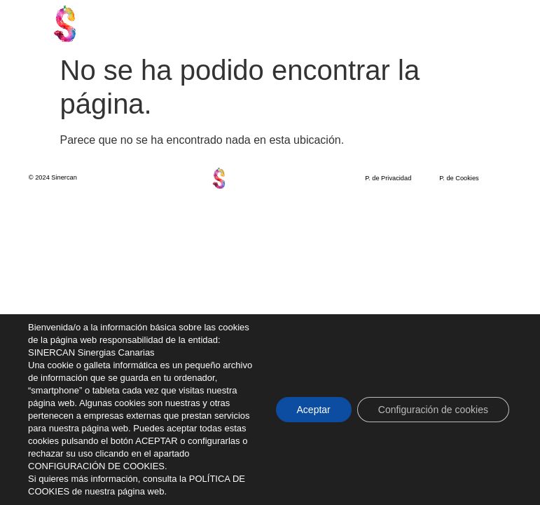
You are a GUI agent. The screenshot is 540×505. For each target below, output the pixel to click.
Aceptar (314, 409)
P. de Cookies (458, 178)
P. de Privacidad (388, 178)
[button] (474, 23)
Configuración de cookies (433, 409)
